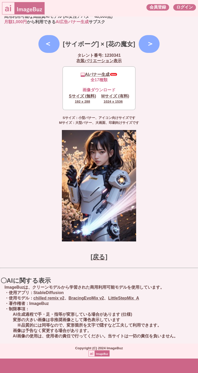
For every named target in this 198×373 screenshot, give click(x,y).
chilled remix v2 (49, 298)
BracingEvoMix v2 (86, 298)
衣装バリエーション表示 (99, 61)
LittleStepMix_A (123, 298)
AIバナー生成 (95, 74)
